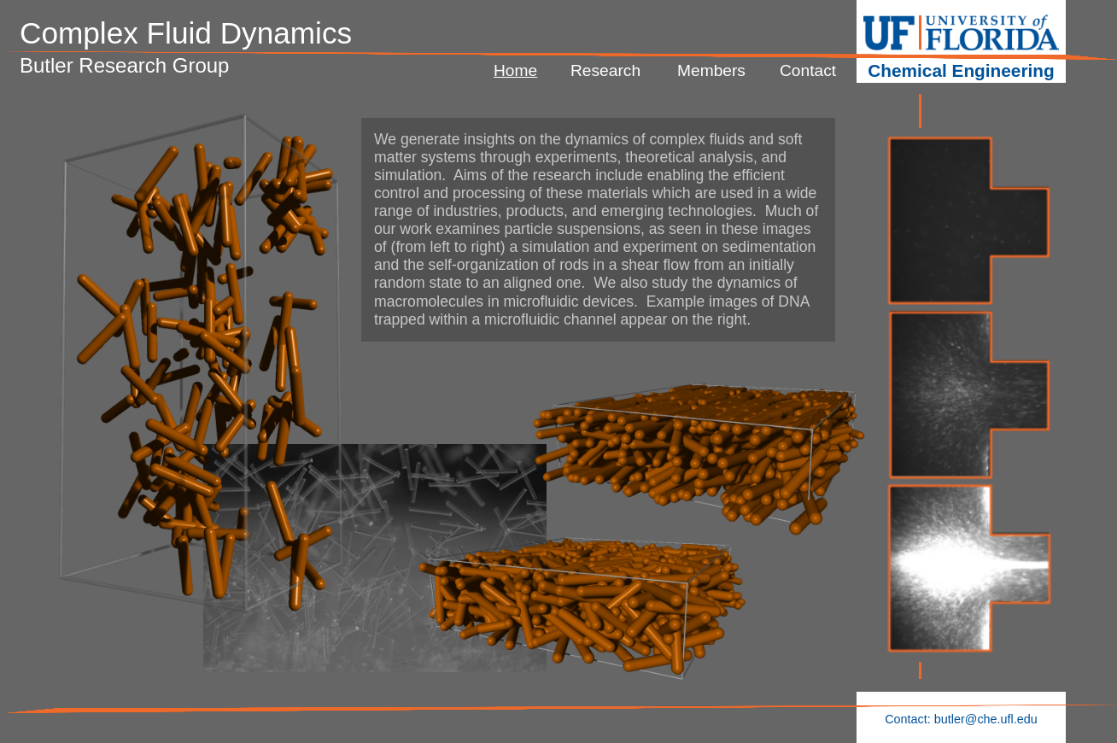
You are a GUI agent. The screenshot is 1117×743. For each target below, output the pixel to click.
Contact (808, 70)
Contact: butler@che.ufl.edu (961, 719)
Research (605, 70)
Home (515, 70)
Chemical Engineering (961, 70)
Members (711, 70)
